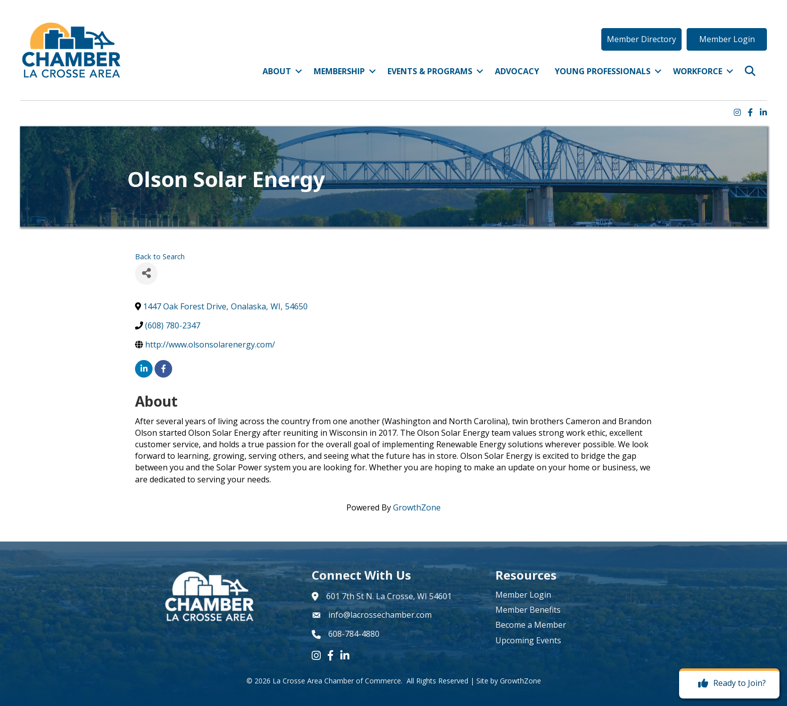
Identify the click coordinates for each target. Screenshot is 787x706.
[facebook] (163, 369)
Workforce (697, 71)
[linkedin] (144, 369)
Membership (339, 71)
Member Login (523, 594)
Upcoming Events (528, 640)
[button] (641, 39)
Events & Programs (429, 71)
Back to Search (160, 256)
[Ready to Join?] (729, 683)
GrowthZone (417, 507)
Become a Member (530, 624)
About (277, 71)
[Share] (146, 273)
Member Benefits (528, 609)
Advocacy (517, 71)
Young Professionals (602, 71)
